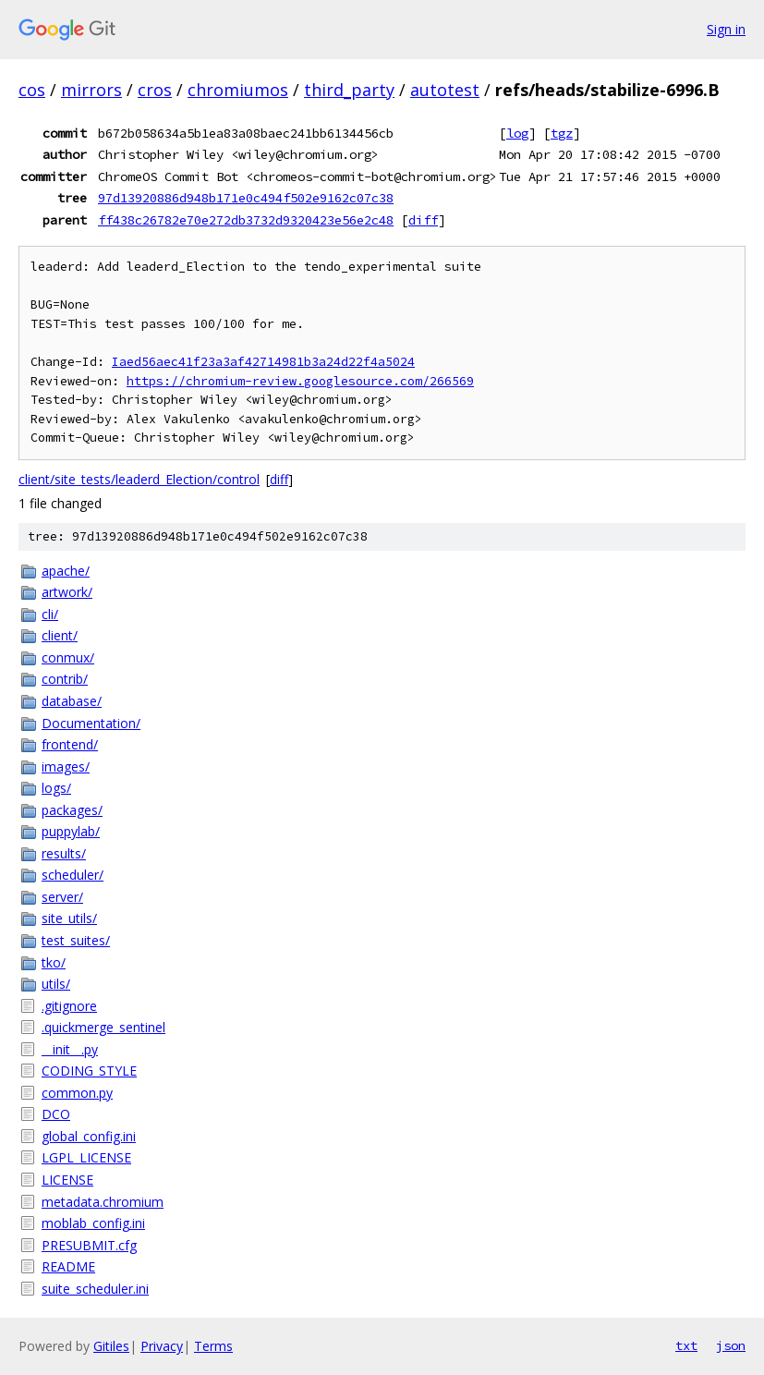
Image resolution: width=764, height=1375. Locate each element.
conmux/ (68, 657)
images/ (66, 766)
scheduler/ (72, 874)
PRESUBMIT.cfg (89, 1245)
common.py (77, 1092)
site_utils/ (69, 918)
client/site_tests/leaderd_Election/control (139, 479)
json (731, 1345)
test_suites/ (76, 940)
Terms (213, 1346)
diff (423, 220)
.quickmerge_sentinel (103, 1027)
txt (686, 1345)
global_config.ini (89, 1136)
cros (155, 90)
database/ (72, 701)
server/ (62, 897)
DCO (56, 1114)
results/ (64, 853)
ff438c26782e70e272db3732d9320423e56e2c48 (246, 220)
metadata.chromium (103, 1202)
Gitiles (111, 1346)
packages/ (72, 810)
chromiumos (238, 90)
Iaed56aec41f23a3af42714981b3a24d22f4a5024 (263, 362)
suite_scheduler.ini (95, 1288)
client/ (60, 635)
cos (31, 90)
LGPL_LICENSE (86, 1157)
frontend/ (70, 744)
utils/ (56, 983)
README (68, 1266)
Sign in (726, 29)
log (517, 133)
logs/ (56, 788)
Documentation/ (91, 723)
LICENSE (67, 1179)
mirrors (91, 90)
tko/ (54, 962)
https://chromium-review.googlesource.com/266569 (300, 381)
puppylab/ (71, 831)
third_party (349, 90)
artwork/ (67, 592)
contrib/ (65, 679)
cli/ (50, 614)
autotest (444, 90)
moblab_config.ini (93, 1223)
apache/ (66, 570)
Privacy (161, 1346)
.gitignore (69, 1006)
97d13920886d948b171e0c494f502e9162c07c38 (246, 197)
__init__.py (70, 1049)
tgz (562, 133)
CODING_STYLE (89, 1070)
